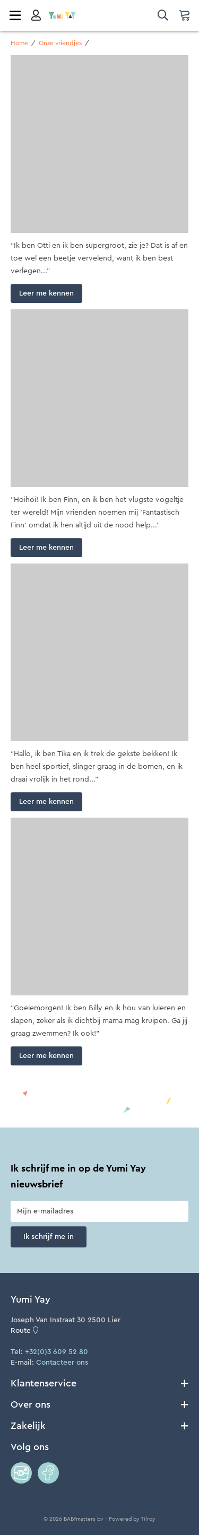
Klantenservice (99, 1383)
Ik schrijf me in (48, 1237)
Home (19, 43)
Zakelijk (99, 1425)
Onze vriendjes (60, 43)
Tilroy (148, 1519)
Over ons (99, 1404)
